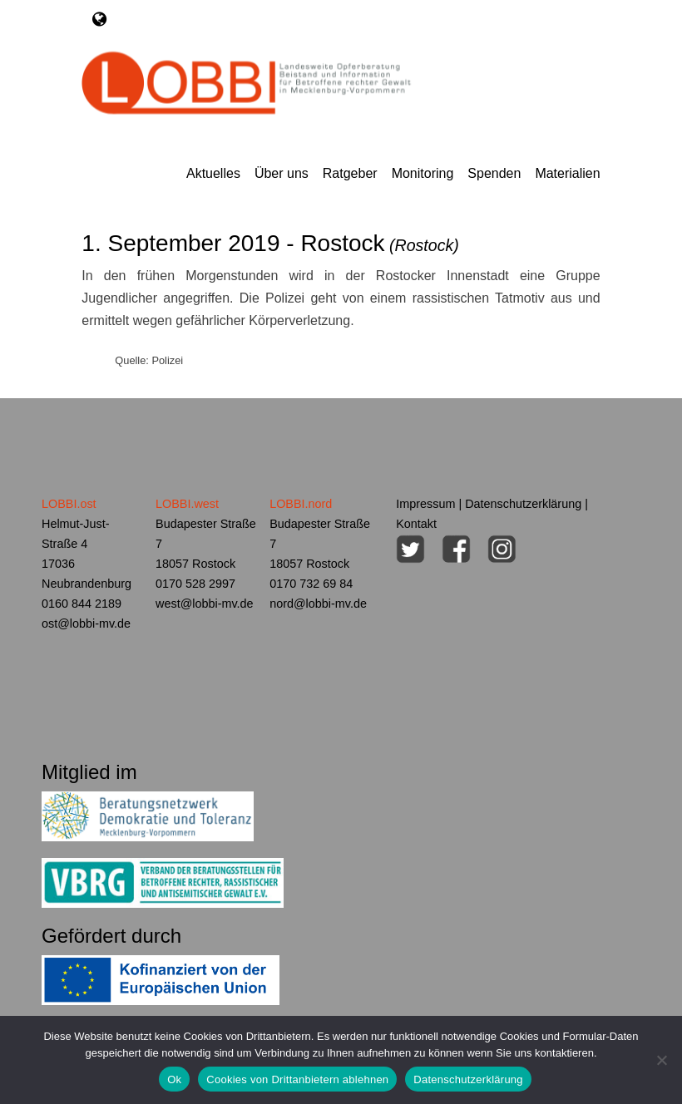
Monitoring (423, 173)
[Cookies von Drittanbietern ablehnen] (661, 1060)
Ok (174, 1079)
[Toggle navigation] (99, 19)
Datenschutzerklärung (523, 503)
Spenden (494, 173)
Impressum (425, 503)
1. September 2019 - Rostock (270, 243)
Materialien (567, 173)
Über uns (282, 173)
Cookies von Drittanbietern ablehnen (297, 1079)
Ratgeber (350, 173)
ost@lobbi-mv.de (86, 623)
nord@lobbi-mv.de (318, 603)
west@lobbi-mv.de (205, 603)
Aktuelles (213, 173)
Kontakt (416, 523)
